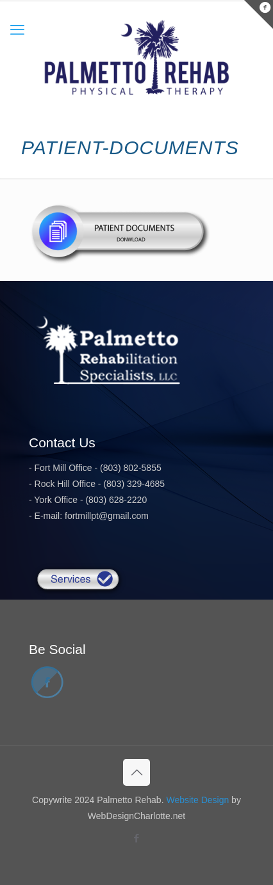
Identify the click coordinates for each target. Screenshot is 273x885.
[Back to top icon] (136, 772)
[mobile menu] (17, 30)
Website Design (197, 800)
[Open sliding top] (258, 14)
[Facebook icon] (137, 838)
